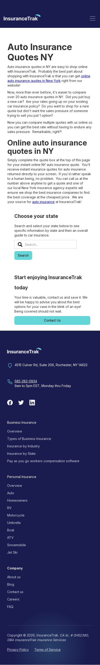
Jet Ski (12, 552)
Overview (14, 431)
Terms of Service (47, 650)
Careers (13, 599)
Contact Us (52, 320)
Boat (10, 530)
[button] (92, 18)
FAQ (10, 607)
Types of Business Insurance (29, 439)
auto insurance (43, 202)
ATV (10, 537)
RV (9, 508)
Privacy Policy (18, 650)
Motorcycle (16, 515)
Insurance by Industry (23, 446)
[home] (22, 18)
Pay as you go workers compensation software (43, 461)
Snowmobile (16, 545)
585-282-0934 (26, 381)
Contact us (15, 592)
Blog (10, 584)
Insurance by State (21, 453)
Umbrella (14, 523)
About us (14, 577)
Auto (10, 493)
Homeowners (17, 500)
